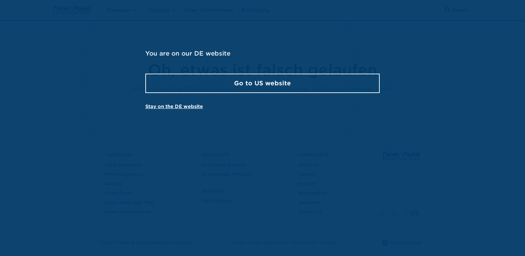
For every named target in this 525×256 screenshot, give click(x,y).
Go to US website (262, 83)
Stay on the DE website (174, 106)
